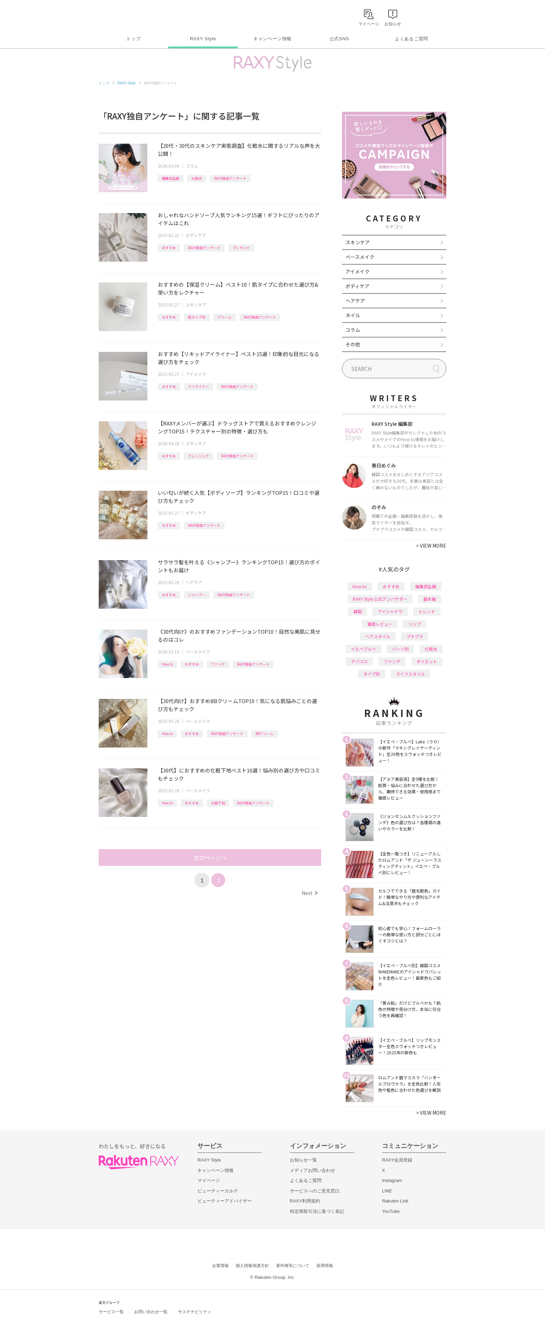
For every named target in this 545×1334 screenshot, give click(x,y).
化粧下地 (218, 802)
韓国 (357, 611)
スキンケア (196, 304)
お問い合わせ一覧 (151, 1311)
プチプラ (414, 636)
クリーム (224, 317)
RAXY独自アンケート (230, 178)
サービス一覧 (111, 1311)
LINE (387, 1190)
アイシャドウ (390, 611)
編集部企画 (170, 178)
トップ (133, 38)
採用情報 (324, 1265)
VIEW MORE (431, 545)
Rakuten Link (395, 1201)
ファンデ (218, 664)
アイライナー (198, 386)
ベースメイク (198, 652)
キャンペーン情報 (272, 38)
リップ (414, 624)
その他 (352, 344)
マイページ (208, 1180)
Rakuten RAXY (129, 16)
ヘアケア (194, 582)
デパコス (359, 661)
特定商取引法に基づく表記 (317, 1211)
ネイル (352, 315)
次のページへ (210, 857)
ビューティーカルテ (217, 1190)
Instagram (392, 1180)
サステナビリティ (194, 1311)
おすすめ (169, 247)
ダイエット (426, 661)
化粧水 (197, 178)
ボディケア (196, 235)
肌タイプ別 (196, 317)
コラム (192, 166)
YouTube (391, 1211)
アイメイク (196, 374)
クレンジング (198, 455)
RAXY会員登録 (397, 1160)
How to (167, 664)
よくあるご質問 (411, 38)
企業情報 (220, 1265)
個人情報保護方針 (252, 1265)
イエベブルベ (363, 649)
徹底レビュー (379, 624)
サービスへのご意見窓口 (315, 1190)
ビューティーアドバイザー (224, 1201)
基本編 (429, 599)
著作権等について (292, 1265)
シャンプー (196, 594)
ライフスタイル (410, 674)
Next (309, 892)
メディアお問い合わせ (312, 1170)
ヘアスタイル (377, 636)
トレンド (426, 611)
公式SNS (339, 38)
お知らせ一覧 (303, 1160)
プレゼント (241, 247)
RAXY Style (203, 38)
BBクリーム (264, 733)
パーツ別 (400, 649)
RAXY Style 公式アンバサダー (380, 599)
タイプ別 (371, 674)
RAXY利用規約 (305, 1201)
